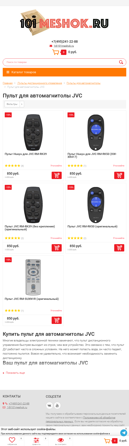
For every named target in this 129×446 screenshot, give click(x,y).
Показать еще (14, 372)
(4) (14, 166)
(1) (77, 166)
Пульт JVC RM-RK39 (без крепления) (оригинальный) (30, 228)
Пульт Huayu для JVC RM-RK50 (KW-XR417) (92, 155)
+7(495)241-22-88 (17, 403)
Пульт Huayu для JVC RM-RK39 (26, 154)
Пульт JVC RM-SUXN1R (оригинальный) (32, 299)
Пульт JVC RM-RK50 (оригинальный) (93, 226)
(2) (14, 238)
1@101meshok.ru (64, 45)
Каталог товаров (21, 72)
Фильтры (12, 104)
